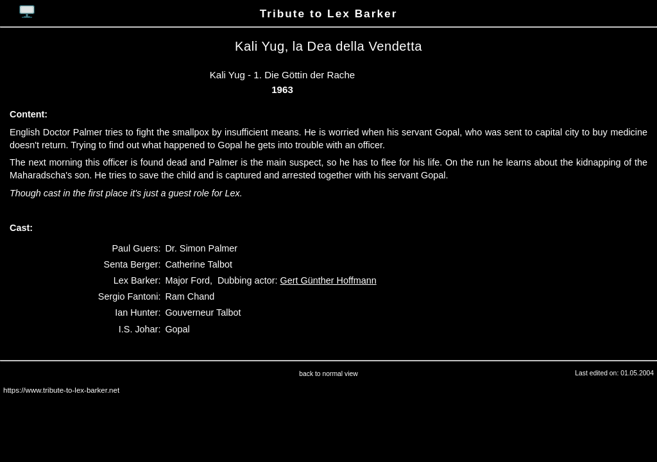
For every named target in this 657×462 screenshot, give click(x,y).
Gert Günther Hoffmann (328, 280)
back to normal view (328, 373)
